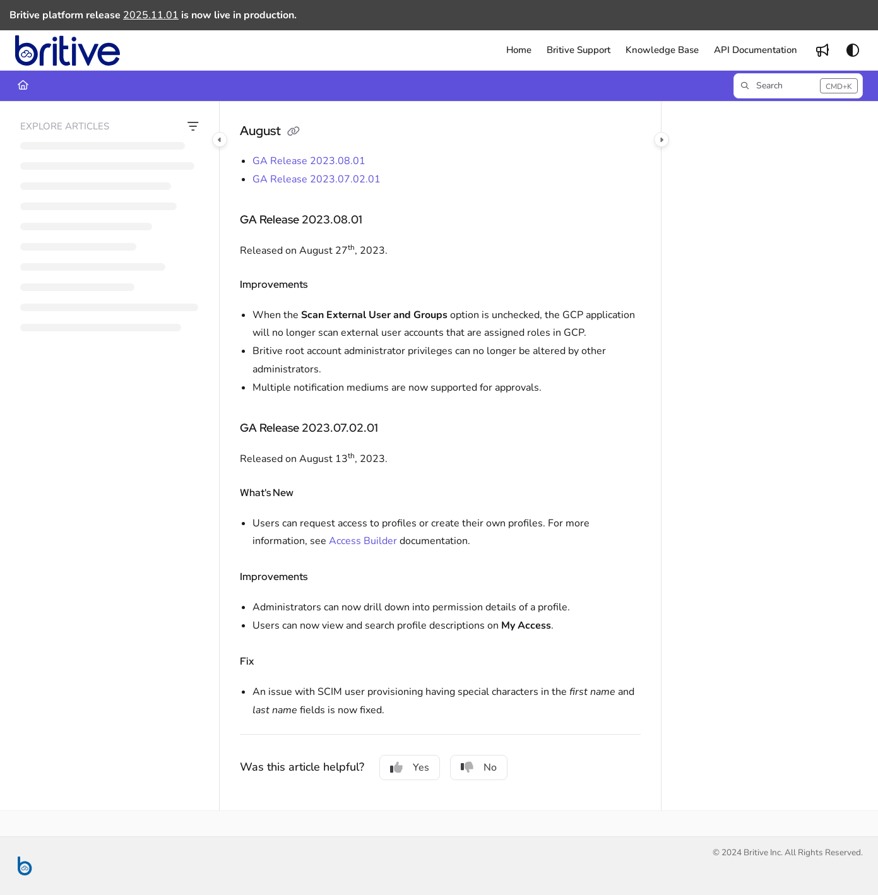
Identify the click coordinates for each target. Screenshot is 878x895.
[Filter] (193, 127)
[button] (67, 50)
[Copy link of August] (293, 132)
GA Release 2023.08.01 (308, 161)
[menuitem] (518, 50)
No (479, 767)
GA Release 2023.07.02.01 (316, 179)
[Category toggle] (219, 139)
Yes (409, 767)
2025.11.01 (151, 15)
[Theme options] (853, 50)
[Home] (23, 85)
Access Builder (363, 541)
